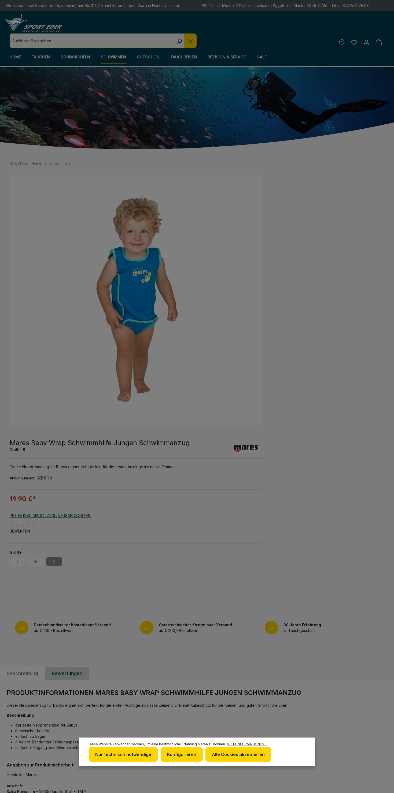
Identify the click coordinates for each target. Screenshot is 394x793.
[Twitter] (358, 706)
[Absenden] (379, 640)
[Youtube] (372, 706)
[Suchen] (273, 26)
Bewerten (212, 260)
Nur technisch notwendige (162, 740)
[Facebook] (344, 706)
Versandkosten (255, 786)
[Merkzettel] (353, 27)
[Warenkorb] (378, 27)
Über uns (216, 712)
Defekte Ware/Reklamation (291, 707)
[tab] (22, 445)
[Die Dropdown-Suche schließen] (284, 26)
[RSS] (344, 720)
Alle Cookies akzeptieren (275, 740)
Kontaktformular (59, 727)
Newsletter (219, 703)
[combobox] (186, 26)
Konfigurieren (219, 740)
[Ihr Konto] (366, 27)
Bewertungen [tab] (67, 445)
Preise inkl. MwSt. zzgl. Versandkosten (242, 245)
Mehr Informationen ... (102, 754)
